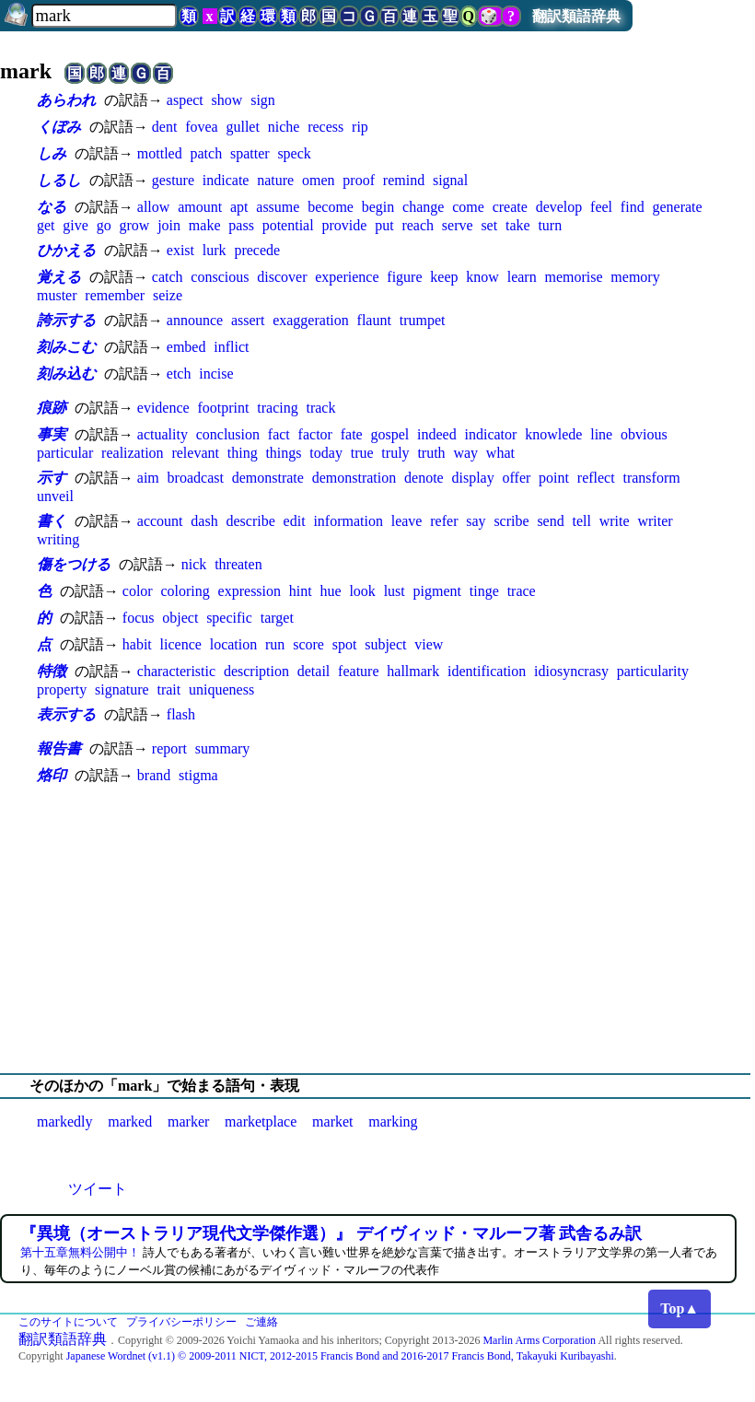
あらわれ (66, 100)
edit (295, 521)
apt (239, 207)
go (104, 225)
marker (188, 1121)
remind (403, 180)
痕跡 (51, 407)
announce (195, 320)
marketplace (260, 1121)
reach (417, 225)
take (517, 225)
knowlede (553, 434)
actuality (162, 434)
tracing (277, 407)
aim (148, 477)
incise (216, 373)
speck (293, 153)
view (428, 644)
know (482, 277)
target (277, 617)
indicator (491, 434)
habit (137, 644)
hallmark (413, 671)
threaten (238, 564)
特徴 (51, 671)
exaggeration (311, 320)
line (601, 434)
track (320, 407)
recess (325, 126)
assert (247, 320)
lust (394, 591)
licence (181, 644)
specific (229, 617)
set (489, 225)
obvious (644, 434)
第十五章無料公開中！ (80, 1252)
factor (315, 434)
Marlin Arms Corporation (539, 1340)
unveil (55, 496)
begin (378, 207)
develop (559, 207)
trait (168, 689)
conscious (220, 277)
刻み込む (66, 373)
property (62, 689)
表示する (66, 714)
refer (444, 521)
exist (180, 250)
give (75, 225)
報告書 (59, 748)
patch (206, 153)
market (332, 1121)
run (275, 644)
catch (167, 277)
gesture (173, 180)
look (362, 591)
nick (194, 564)
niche (284, 126)
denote (424, 477)
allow (153, 207)
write (614, 521)
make (205, 225)
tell (582, 521)
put (384, 225)
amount (200, 207)
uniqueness (221, 689)
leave (407, 521)
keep (444, 277)
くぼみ (59, 126)
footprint (223, 407)
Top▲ (679, 1308)
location (234, 644)
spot (344, 644)
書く (51, 521)
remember (115, 295)
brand (153, 775)
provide (343, 225)
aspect (185, 100)
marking (392, 1121)
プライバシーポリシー (181, 1321)
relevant (195, 453)
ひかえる (66, 250)
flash (181, 714)
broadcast (196, 477)
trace (521, 591)
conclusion (228, 434)
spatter (250, 153)
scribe (511, 521)
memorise (573, 277)
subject (385, 644)
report (169, 748)
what (500, 453)
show (227, 100)
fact (279, 434)
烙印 (51, 775)
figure (404, 277)
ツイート (97, 1189)
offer (517, 477)
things (283, 453)
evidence (163, 407)
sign (262, 100)
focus (138, 617)
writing (58, 539)
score (308, 644)
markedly (64, 1121)
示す (51, 477)
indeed (437, 434)
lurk (214, 250)
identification (486, 671)
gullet (242, 126)
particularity (653, 671)
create (510, 207)
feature (358, 671)
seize (167, 295)
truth (431, 453)
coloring (184, 591)
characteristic (176, 671)
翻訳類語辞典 (576, 16)
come (468, 207)
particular (65, 453)
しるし (59, 180)
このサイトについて (68, 1321)
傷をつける (73, 564)
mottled (159, 153)
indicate (226, 180)
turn (550, 225)
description (256, 671)
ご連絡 (261, 1321)
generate (677, 207)
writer (654, 521)
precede (257, 250)
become (331, 207)
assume (277, 207)
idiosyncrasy (571, 671)
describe (250, 521)
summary (222, 748)
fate (352, 434)
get (46, 225)
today (326, 453)
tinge (484, 591)
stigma (198, 775)
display (473, 477)
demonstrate (268, 477)
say (475, 521)
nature (275, 180)
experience (346, 277)
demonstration (354, 477)
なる (51, 207)
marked (130, 1121)
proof (359, 180)
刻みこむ (66, 347)
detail (314, 671)
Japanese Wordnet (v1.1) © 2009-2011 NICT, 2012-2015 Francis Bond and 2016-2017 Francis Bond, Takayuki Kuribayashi (340, 1355)
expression (249, 591)
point (554, 477)
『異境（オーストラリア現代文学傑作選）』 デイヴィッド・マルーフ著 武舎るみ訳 (331, 1233)
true (362, 453)
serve (457, 225)
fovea (201, 126)
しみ (51, 153)
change (423, 207)
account (160, 521)
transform (651, 477)
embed (186, 347)
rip (360, 126)
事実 (51, 434)
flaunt (374, 320)
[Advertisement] (377, 929)
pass (241, 225)
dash (204, 521)
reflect (596, 477)
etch (179, 373)
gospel (389, 434)
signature (122, 689)
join (168, 225)
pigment (437, 591)
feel (601, 207)
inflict (231, 347)
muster (57, 295)
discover (282, 277)
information (348, 521)
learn (522, 277)
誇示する (66, 320)
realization (132, 453)
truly (395, 453)
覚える (59, 277)
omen (318, 180)
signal (450, 180)
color (137, 591)
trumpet (423, 320)
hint (300, 591)
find (633, 207)
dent (165, 126)
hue (331, 591)
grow (134, 225)
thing (242, 453)
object (180, 617)
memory (634, 277)
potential (288, 225)
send (550, 521)
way (465, 453)
